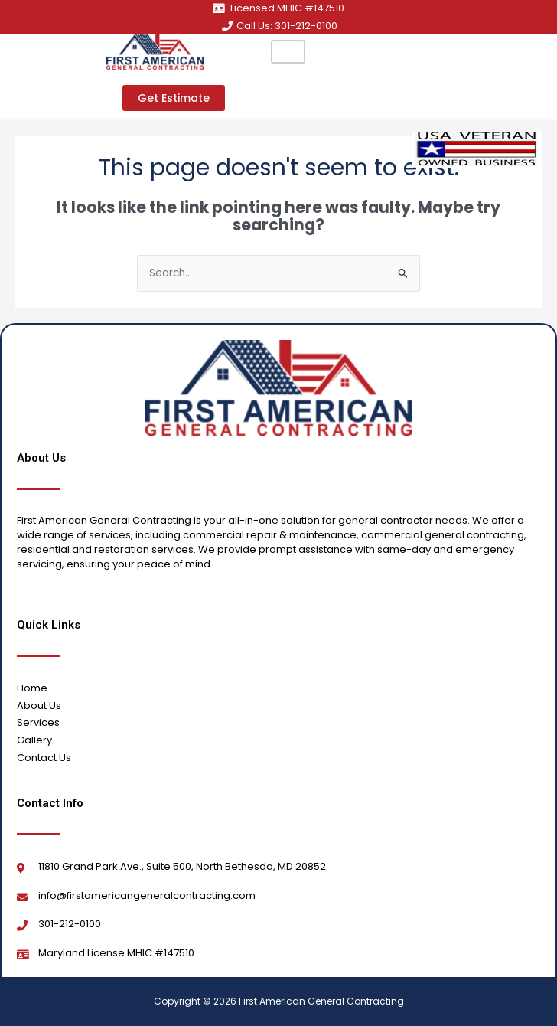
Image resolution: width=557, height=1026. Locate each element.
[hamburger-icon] (288, 52)
